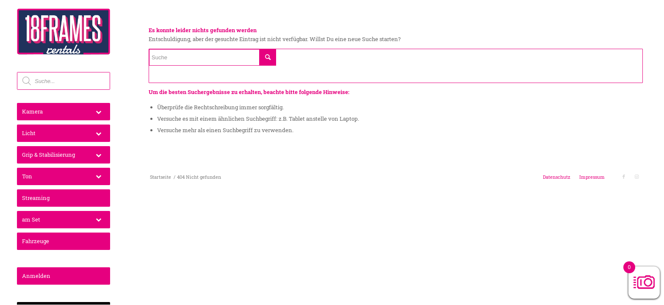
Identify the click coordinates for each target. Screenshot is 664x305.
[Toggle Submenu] (98, 111)
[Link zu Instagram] (636, 176)
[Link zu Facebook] (623, 176)
